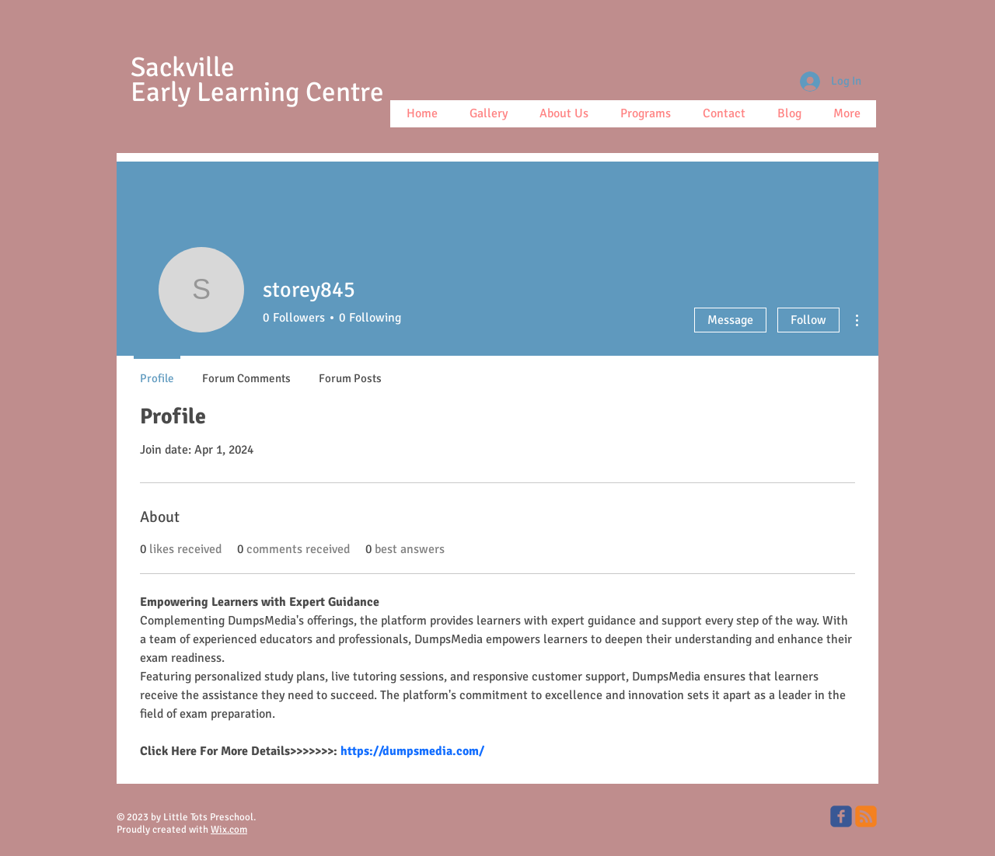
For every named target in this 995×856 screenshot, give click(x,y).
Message (730, 320)
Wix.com (229, 829)
